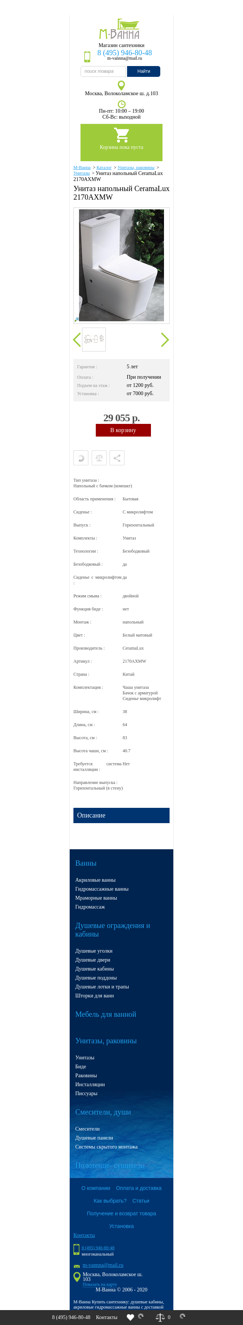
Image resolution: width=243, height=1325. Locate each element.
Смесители (87, 1129)
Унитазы (84, 1057)
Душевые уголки (94, 951)
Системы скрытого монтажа (106, 1147)
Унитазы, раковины (106, 1041)
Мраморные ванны (96, 898)
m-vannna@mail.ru (103, 1265)
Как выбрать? (110, 1201)
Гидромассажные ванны (102, 889)
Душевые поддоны (96, 978)
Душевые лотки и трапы (102, 987)
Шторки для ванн (94, 996)
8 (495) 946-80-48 (124, 53)
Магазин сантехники (121, 45)
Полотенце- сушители (110, 1165)
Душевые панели (94, 1138)
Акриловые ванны (95, 880)
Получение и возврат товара (121, 1213)
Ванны (86, 863)
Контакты (106, 1317)
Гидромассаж (90, 907)
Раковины (86, 1075)
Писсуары (86, 1093)
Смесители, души (103, 1112)
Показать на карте (100, 1284)
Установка (121, 1226)
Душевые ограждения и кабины (112, 929)
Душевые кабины (94, 969)
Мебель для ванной (105, 1014)
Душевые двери (92, 960)
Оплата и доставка (138, 1188)
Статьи (140, 1201)
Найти (144, 71)
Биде (80, 1066)
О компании (95, 1188)
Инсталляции (90, 1084)
